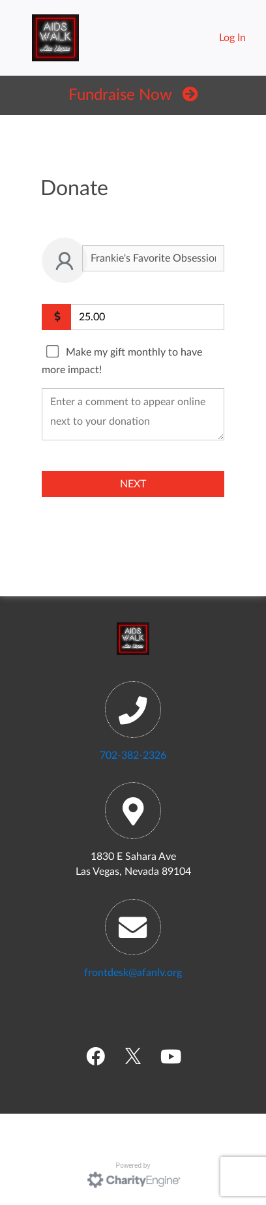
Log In (232, 38)
